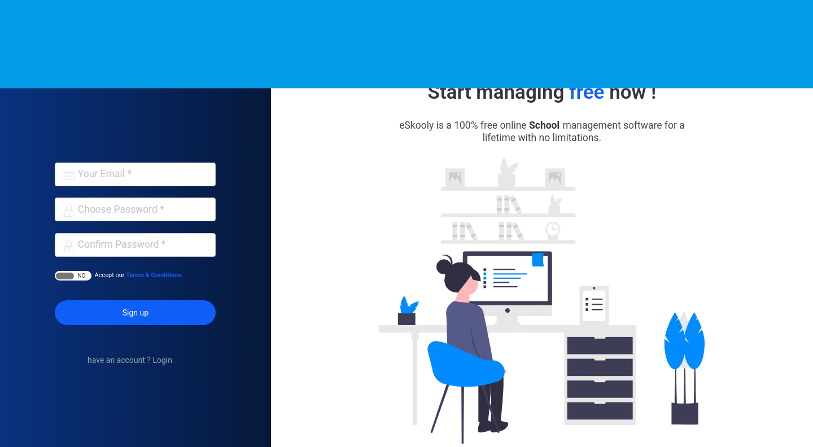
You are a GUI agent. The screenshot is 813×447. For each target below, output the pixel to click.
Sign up (135, 312)
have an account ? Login (130, 360)
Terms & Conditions (153, 275)
